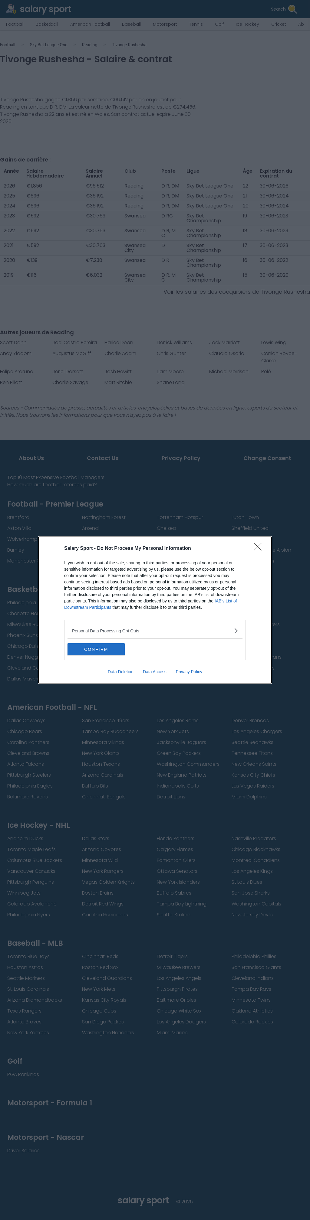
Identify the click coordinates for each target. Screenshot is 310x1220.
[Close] (259, 548)
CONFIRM (96, 649)
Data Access (155, 671)
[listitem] (155, 631)
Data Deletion (121, 671)
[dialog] (155, 610)
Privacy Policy (189, 671)
